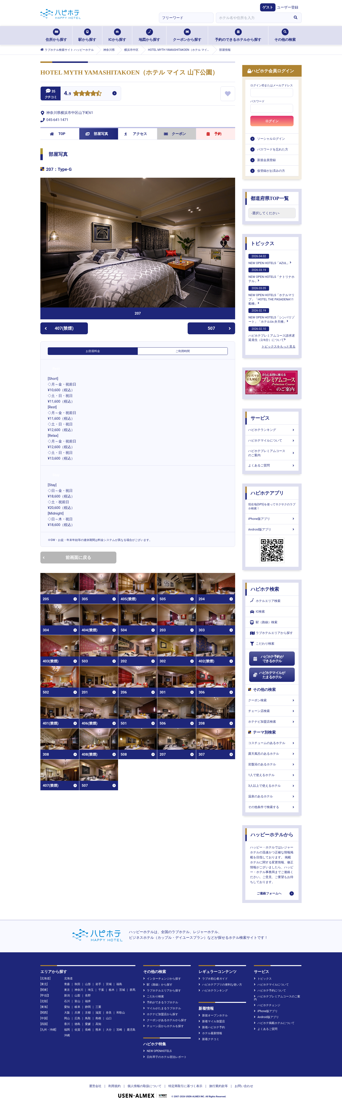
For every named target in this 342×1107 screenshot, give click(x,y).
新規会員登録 (266, 160)
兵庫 (77, 1012)
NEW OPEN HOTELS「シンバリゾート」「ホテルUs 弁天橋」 (271, 315)
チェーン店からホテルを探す (163, 1026)
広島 (77, 1018)
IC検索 (257, 612)
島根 (98, 1018)
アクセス (135, 134)
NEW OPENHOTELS (157, 1051)
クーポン (175, 134)
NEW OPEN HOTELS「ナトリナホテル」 (271, 275)
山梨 (77, 995)
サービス (260, 418)
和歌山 (120, 1012)
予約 (214, 134)
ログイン (272, 121)
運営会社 (95, 1086)
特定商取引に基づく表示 (185, 1086)
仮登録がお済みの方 (271, 170)
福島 (119, 984)
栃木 (111, 989)
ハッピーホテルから (272, 834)
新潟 (67, 995)
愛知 (67, 1007)
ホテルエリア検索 (265, 601)
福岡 (67, 1029)
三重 (98, 1007)
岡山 (67, 1018)
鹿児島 (131, 1029)
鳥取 (88, 1018)
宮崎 (119, 1029)
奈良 (109, 1012)
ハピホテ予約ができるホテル (268, 659)
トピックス (262, 243)
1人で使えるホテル (272, 775)
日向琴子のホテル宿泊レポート (165, 1057)
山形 (88, 984)
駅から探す (87, 35)
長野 (88, 995)
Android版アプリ (272, 529)
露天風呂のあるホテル (272, 753)
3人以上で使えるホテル (272, 785)
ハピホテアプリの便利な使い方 (220, 984)
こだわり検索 (262, 644)
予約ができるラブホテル (160, 1002)
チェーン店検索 (272, 711)
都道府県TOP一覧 (270, 198)
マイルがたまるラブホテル (162, 1008)
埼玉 (91, 989)
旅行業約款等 (218, 1086)
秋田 (77, 984)
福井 (88, 1001)
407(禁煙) (59, 328)
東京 (67, 989)
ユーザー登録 (287, 7)
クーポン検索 (272, 700)
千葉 (101, 989)
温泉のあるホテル (272, 796)
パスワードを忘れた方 (272, 149)
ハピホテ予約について (270, 990)
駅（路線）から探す (157, 984)
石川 (67, 1001)
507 (219, 328)
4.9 (67, 94)
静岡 (88, 1007)
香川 (67, 1024)
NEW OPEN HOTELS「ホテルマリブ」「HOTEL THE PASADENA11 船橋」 (271, 295)
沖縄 (67, 1035)
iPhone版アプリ (272, 519)
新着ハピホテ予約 (212, 1027)
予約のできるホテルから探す (238, 35)
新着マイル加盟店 (212, 1021)
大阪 (67, 1012)
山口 (109, 1018)
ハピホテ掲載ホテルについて (274, 1023)
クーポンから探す (187, 35)
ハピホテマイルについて (272, 440)
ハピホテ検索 (265, 589)
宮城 (109, 984)
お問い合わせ (244, 1086)
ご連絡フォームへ (269, 893)
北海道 (68, 978)
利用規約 (114, 1086)
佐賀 (77, 1029)
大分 (109, 1029)
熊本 (98, 1029)
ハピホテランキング (272, 430)
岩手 (98, 984)
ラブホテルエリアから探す (271, 633)
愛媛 (88, 1024)
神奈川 (79, 989)
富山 (77, 1001)
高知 (98, 1024)
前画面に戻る (67, 557)
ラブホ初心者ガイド (213, 978)
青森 (67, 984)
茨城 (122, 989)
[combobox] (253, 18)
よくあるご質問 (272, 465)
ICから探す (117, 35)
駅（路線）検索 (263, 622)
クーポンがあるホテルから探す (165, 1020)
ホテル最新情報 (210, 1033)
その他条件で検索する (272, 807)
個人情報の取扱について (145, 1086)
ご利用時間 (183, 351)
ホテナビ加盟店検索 (272, 721)
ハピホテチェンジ (267, 1005)
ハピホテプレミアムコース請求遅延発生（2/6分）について (271, 334)
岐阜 (77, 1007)
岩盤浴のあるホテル (272, 764)
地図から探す (149, 35)
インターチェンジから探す (162, 978)
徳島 (77, 1024)
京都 (88, 1012)
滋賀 (98, 1012)
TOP (57, 134)
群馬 (132, 989)
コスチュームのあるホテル (272, 743)
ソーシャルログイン (271, 138)
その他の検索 (285, 35)
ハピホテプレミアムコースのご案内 (272, 453)
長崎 (88, 1029)
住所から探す (56, 35)
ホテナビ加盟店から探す (160, 1014)
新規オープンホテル (213, 1015)
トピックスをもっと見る (278, 346)
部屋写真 (97, 134)
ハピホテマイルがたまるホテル (269, 675)
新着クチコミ (209, 1039)
